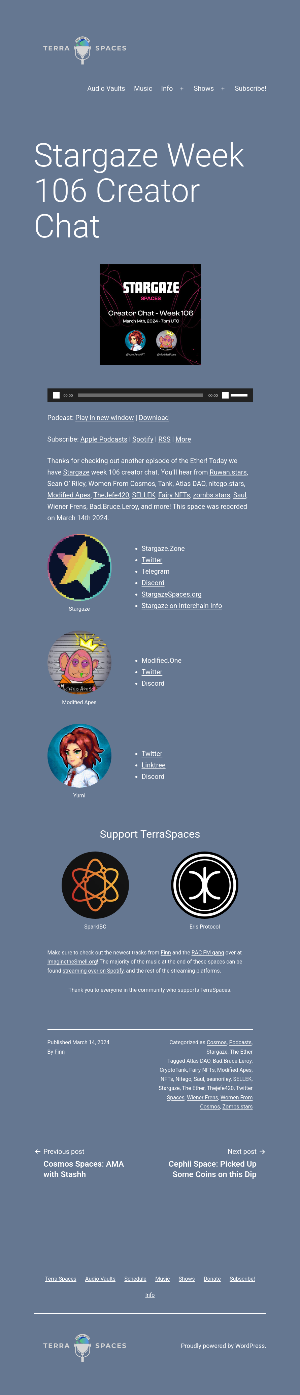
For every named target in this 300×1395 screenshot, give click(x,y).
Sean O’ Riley (66, 484)
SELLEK (143, 495)
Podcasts (240, 1042)
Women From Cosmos (121, 484)
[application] (150, 395)
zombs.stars (211, 495)
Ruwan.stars (227, 472)
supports (188, 990)
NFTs (167, 1079)
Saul (239, 495)
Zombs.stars (238, 1106)
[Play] (56, 395)
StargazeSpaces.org (172, 594)
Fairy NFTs (174, 495)
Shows (204, 88)
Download (154, 418)
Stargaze (76, 472)
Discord (153, 583)
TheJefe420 (111, 495)
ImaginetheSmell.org (72, 961)
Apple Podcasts (104, 439)
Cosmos (217, 1042)
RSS (164, 439)
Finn (166, 952)
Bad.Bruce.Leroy (113, 506)
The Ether (241, 1052)
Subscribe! (250, 88)
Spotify (142, 439)
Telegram (156, 571)
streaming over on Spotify (93, 971)
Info (167, 88)
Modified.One (162, 660)
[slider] (140, 395)
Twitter (152, 560)
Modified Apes (69, 495)
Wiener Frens (67, 506)
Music (143, 88)
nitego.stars (226, 484)
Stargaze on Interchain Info (182, 606)
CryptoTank (173, 1070)
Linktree (154, 765)
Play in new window (104, 418)
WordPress (250, 1345)
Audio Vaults (106, 88)
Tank (165, 484)
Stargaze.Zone (163, 548)
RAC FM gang (208, 952)
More (183, 439)
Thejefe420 (220, 1088)
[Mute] (225, 395)
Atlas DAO (190, 484)
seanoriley (219, 1079)
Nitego (183, 1079)
